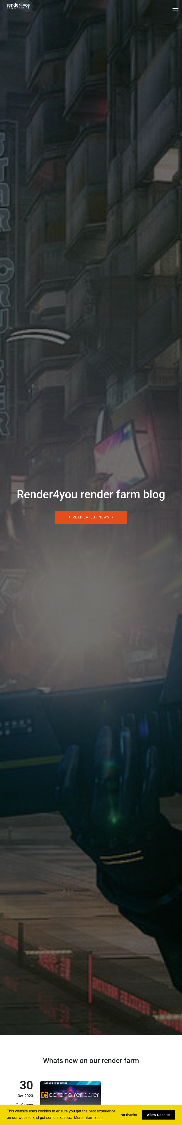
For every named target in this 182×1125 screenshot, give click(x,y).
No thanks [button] (129, 1115)
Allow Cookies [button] (158, 1115)
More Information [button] (88, 1118)
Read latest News (91, 517)
